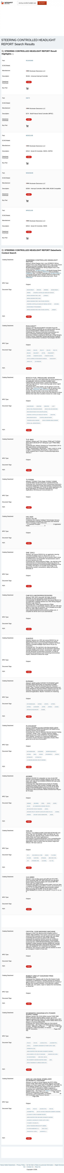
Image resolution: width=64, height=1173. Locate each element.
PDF (29, 82)
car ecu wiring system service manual (37, 358)
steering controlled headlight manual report (39, 304)
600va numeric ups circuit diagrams (36, 1054)
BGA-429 (48, 350)
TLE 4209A (53, 855)
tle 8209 (29, 857)
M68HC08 (46, 272)
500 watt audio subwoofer (40, 814)
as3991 (51, 814)
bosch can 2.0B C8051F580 (51, 409)
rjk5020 (57, 754)
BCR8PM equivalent (51, 751)
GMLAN (46, 855)
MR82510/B (29, 210)
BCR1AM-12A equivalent (32, 709)
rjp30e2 (53, 703)
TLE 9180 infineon (31, 1057)
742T (28, 860)
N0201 (35, 754)
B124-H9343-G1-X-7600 (37, 855)
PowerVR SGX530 (38, 355)
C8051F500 (52, 414)
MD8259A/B (29, 173)
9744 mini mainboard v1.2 (33, 1128)
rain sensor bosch (32, 417)
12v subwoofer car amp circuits (41, 806)
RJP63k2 (40, 703)
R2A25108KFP (51, 352)
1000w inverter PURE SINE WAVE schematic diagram (40, 1051)
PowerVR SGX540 (49, 355)
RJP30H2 (29, 706)
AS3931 (46, 808)
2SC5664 (29, 355)
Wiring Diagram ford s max (34, 298)
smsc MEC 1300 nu (42, 1057)
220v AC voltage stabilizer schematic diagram (48, 1111)
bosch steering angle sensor (50, 420)
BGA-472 (42, 350)
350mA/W (29, 803)
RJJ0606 (43, 709)
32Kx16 (48, 803)
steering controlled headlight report (43, 292)
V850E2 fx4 (29, 361)
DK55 (51, 1059)
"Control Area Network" (45, 417)
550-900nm (36, 803)
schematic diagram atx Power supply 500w (44, 1045)
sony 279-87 (44, 1128)
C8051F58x (35, 389)
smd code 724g (52, 857)
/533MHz (29, 350)
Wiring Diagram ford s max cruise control (38, 309)
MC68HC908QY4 (41, 270)
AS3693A (29, 814)
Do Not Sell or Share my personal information (40, 1165)
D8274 (28, 98)
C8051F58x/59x (38, 388)
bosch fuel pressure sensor (34, 409)
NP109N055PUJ (49, 754)
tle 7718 (51, 860)
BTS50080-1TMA (35, 860)
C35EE (42, 803)
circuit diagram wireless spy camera (36, 1125)
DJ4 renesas (38, 361)
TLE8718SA (36, 857)
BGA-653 (29, 352)
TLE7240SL (44, 860)
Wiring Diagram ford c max (34, 295)
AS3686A (57, 811)
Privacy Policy (21, 1165)
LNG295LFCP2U (43, 1042)
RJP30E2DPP (30, 757)
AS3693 (54, 803)
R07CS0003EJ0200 (31, 751)
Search (42, 3)
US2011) (28, 1045)
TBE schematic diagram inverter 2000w (37, 1059)
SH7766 (43, 352)
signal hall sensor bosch (33, 423)
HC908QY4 (46, 295)
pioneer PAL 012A (31, 1048)
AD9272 (47, 1090)
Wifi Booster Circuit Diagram (34, 808)
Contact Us (30, 1167)
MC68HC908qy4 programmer (34, 306)
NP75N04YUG (38, 757)
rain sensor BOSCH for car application (37, 411)
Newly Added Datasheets (7, 1165)
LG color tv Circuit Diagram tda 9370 (36, 1114)
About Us (37, 1167)
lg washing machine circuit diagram (36, 759)
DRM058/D (29, 273)
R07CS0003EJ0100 (31, 703)
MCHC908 (56, 304)
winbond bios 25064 (53, 1054)
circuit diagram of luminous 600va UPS (37, 1062)
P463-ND (35, 1042)
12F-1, (28, 855)
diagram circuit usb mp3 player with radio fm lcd (39, 811)
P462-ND (29, 1042)
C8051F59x (45, 389)
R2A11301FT (36, 352)
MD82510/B (29, 135)
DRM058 (28, 292)
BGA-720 (55, 350)
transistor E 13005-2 (32, 1131)
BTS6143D (43, 857)
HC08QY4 (54, 309)
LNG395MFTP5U (53, 1042)
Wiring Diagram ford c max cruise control (38, 301)
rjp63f (43, 706)
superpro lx (43, 1131)
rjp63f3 (46, 703)
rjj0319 (56, 706)
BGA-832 (35, 350)
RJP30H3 (50, 706)
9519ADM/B (29, 60)
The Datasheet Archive (7, 3)
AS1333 (28, 806)
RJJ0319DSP (36, 706)
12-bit (53, 406)
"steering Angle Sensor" (33, 420)
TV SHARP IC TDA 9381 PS (32, 1122)
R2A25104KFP (53, 358)
